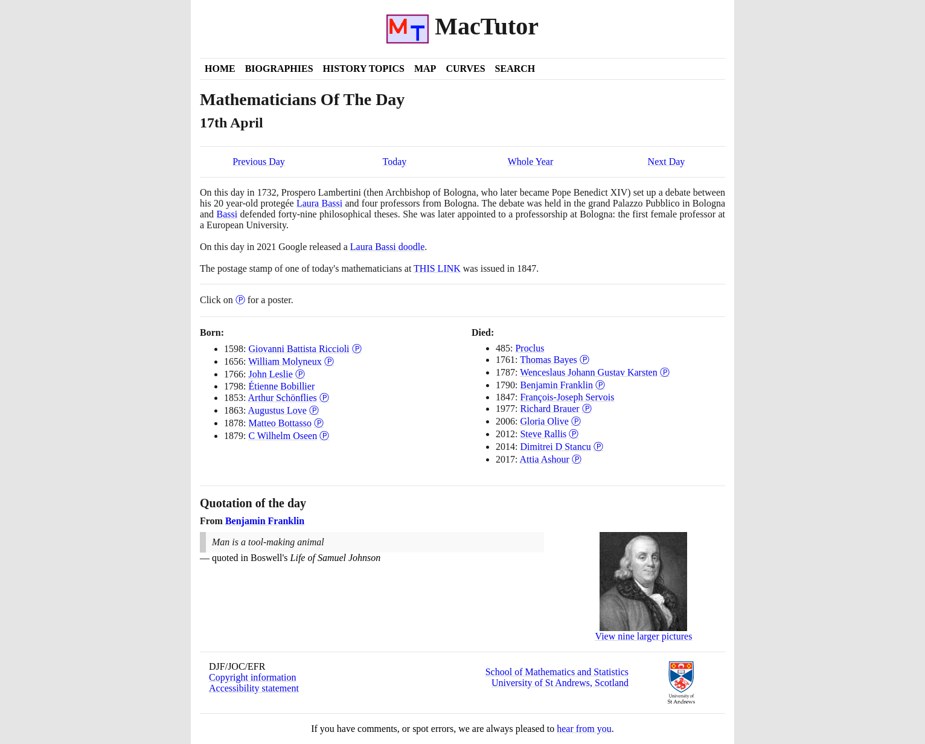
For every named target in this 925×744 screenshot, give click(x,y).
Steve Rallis (543, 434)
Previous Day (258, 161)
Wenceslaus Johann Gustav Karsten (589, 372)
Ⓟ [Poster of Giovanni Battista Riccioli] (357, 349)
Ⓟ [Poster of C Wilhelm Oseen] (324, 436)
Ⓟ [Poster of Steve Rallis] (573, 434)
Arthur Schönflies (282, 398)
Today (395, 161)
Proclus (529, 348)
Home (220, 68)
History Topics (364, 68)
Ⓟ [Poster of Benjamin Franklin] (600, 385)
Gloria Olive (544, 421)
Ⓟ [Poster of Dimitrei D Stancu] (598, 446)
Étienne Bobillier (281, 386)
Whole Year (531, 161)
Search (515, 68)
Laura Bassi (319, 203)
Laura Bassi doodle (387, 247)
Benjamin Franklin (556, 385)
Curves (465, 68)
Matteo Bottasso (279, 423)
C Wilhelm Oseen (282, 436)
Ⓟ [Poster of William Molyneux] (329, 361)
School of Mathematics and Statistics (557, 672)
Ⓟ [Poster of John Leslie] (300, 374)
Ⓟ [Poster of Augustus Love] (314, 410)
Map (425, 68)
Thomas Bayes (548, 359)
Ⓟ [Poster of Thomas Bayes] (584, 359)
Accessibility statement (254, 688)
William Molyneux (285, 361)
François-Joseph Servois (567, 397)
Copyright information (252, 677)
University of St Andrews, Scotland (560, 683)
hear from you (584, 728)
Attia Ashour (544, 459)
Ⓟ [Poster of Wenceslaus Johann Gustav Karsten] (665, 372)
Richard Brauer (549, 408)
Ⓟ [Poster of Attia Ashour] (576, 459)
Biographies (279, 68)
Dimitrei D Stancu (555, 446)
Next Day (666, 161)
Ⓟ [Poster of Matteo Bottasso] (319, 423)
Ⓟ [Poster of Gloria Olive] (576, 421)
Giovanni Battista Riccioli (298, 349)
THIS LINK (437, 268)
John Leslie (270, 374)
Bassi (227, 214)
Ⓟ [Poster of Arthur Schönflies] (324, 398)
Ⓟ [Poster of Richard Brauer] (587, 408)
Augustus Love (277, 410)
